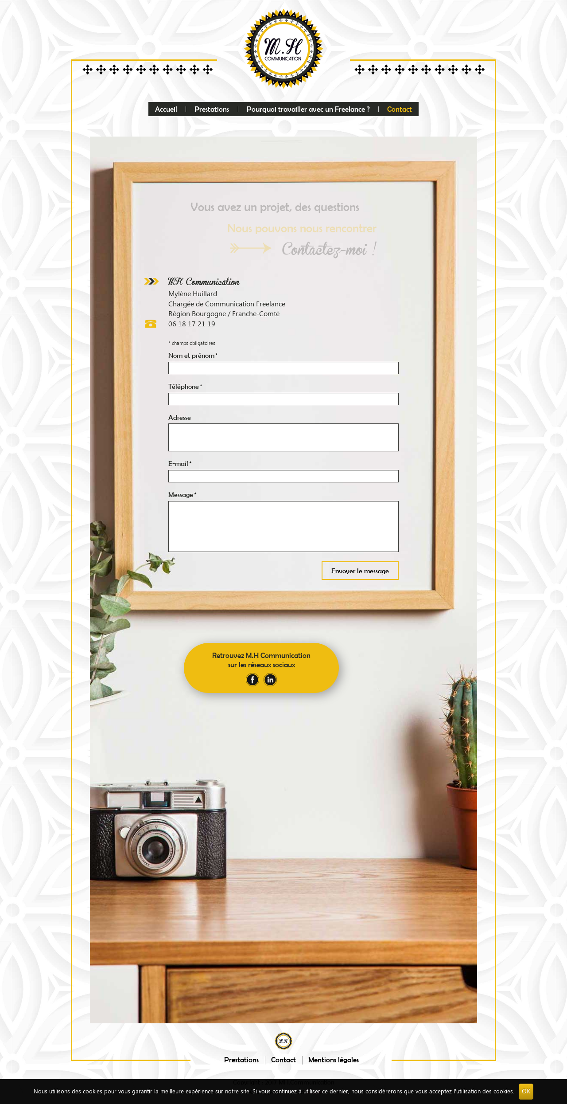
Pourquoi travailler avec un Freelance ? (308, 109)
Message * (182, 494)
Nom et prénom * (193, 355)
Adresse (179, 417)
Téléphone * (185, 386)
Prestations (211, 109)
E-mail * (180, 463)
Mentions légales (333, 1059)
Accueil (166, 109)
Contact (399, 109)
